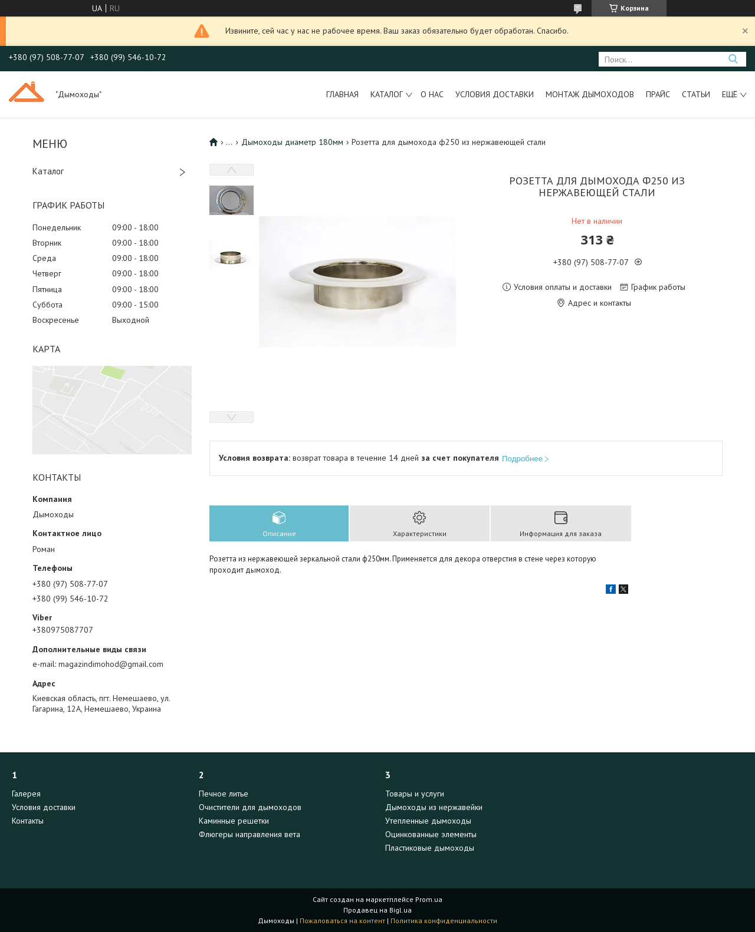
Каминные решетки (234, 820)
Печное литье (223, 793)
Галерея (26, 793)
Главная (342, 94)
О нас (432, 94)
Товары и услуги (414, 793)
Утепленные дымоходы (428, 820)
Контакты (28, 820)
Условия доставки (494, 94)
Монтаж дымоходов (590, 94)
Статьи (696, 94)
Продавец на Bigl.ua (377, 909)
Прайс (658, 94)
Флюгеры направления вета (249, 834)
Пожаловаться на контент (342, 920)
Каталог (386, 94)
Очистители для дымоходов (250, 807)
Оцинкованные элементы (431, 834)
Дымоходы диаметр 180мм (292, 142)
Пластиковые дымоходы (429, 847)
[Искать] (733, 59)
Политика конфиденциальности (443, 920)
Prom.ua (428, 899)
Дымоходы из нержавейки (433, 807)
